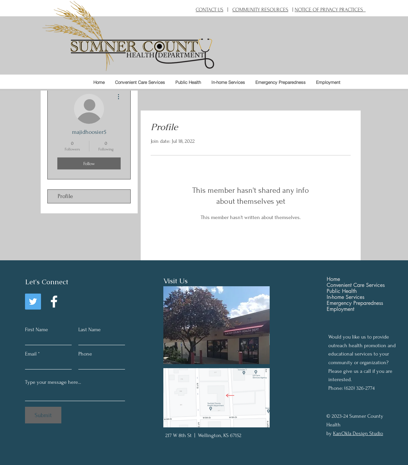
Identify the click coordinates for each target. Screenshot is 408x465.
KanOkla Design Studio (358, 433)
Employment (340, 309)
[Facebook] (54, 302)
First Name (36, 329)
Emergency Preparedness (355, 303)
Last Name (89, 329)
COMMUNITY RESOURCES (260, 10)
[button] (188, 82)
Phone (85, 353)
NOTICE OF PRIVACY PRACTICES (330, 10)
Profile (65, 196)
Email (31, 353)
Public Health (342, 291)
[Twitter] (33, 302)
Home (333, 279)
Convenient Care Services (356, 285)
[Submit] (43, 415)
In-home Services (345, 297)
